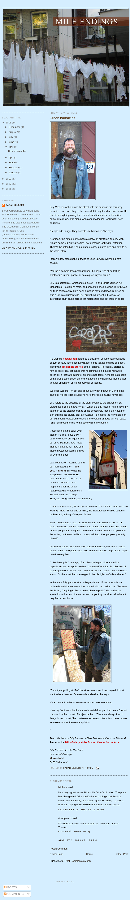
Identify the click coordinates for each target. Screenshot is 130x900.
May (11, 147)
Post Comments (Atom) (78, 860)
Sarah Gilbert (15, 205)
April (11, 157)
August (13, 132)
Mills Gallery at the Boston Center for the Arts (92, 742)
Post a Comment (59, 848)
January (13, 172)
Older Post (122, 854)
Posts (10, 887)
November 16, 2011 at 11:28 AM (81, 809)
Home (89, 854)
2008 (9, 188)
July (11, 137)
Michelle (62, 787)
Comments (14, 894)
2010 (9, 178)
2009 (9, 183)
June (12, 142)
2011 (9, 122)
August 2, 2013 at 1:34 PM (77, 840)
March (12, 162)
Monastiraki (56, 758)
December (15, 127)
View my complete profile (18, 248)
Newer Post (56, 854)
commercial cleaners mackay (74, 831)
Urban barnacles (17, 151)
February (14, 167)
